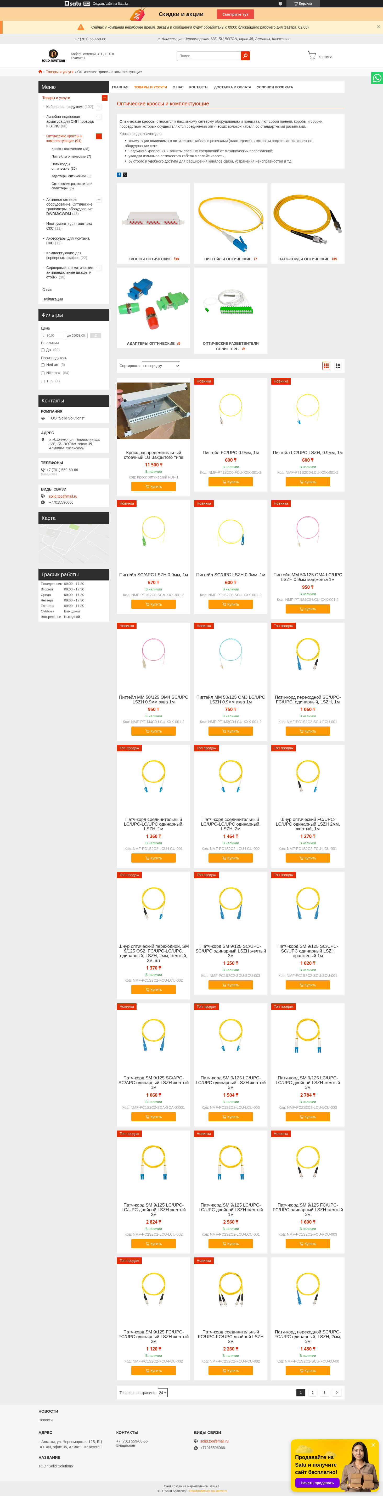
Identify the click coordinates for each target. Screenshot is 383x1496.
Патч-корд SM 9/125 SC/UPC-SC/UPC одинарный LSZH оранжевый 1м (308, 951)
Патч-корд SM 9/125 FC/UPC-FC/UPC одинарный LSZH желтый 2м (154, 1337)
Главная (120, 87)
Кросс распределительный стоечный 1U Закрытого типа (153, 455)
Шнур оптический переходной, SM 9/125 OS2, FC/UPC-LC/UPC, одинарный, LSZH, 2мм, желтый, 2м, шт (154, 953)
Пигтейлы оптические (227, 259)
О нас (178, 87)
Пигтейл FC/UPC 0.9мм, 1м (231, 452)
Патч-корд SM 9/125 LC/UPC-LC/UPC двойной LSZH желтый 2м (153, 1210)
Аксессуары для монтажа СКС (67, 240)
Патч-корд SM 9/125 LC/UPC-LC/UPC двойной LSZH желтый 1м (231, 1210)
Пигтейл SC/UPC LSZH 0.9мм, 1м (230, 575)
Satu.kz (214, 1486)
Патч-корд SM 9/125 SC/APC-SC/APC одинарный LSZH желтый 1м (154, 1083)
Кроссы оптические (149, 259)
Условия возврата (275, 87)
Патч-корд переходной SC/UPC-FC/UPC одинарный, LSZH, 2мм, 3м (307, 1337)
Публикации (52, 299)
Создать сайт (102, 4)
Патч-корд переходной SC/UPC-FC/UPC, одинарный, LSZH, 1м (308, 699)
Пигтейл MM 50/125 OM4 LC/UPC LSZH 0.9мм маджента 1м (307, 577)
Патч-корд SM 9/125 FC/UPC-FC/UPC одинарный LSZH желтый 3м (308, 1210)
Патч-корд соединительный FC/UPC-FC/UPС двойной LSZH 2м (230, 1337)
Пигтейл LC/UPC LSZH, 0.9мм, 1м (308, 452)
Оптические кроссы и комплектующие (64, 138)
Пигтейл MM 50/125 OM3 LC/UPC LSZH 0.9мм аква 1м (230, 699)
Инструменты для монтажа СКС (69, 226)
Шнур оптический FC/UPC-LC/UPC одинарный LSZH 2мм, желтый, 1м (308, 824)
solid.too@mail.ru (63, 496)
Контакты (199, 87)
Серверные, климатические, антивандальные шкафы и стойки (70, 272)
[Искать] (245, 55)
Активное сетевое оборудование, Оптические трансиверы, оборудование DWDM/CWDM (69, 206)
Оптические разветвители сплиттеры (72, 186)
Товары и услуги (60, 72)
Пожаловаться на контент (208, 1491)
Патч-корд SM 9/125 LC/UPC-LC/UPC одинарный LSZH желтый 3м (231, 1083)
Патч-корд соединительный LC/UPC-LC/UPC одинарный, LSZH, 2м (231, 824)
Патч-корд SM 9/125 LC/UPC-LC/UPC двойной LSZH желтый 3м (308, 1083)
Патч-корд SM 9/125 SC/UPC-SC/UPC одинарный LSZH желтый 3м (230, 951)
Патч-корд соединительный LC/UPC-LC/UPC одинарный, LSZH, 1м (153, 824)
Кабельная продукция (64, 107)
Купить (156, 487)
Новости (45, 1420)
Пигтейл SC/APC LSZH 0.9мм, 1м (153, 575)
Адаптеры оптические (150, 343)
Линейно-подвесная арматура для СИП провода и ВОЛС (70, 121)
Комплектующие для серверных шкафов (63, 255)
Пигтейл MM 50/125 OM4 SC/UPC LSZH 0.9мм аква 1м (153, 699)
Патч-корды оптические (304, 259)
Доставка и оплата (232, 87)
